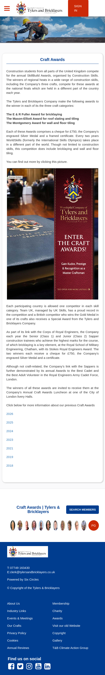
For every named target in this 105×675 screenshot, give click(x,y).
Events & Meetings (20, 618)
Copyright (59, 633)
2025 (9, 422)
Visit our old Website (66, 625)
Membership (60, 603)
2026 (9, 414)
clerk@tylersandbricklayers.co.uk (32, 572)
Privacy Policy (16, 633)
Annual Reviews (18, 648)
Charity (57, 611)
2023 (9, 439)
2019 (9, 457)
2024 (9, 431)
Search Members (82, 509)
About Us (13, 603)
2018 (9, 465)
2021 (9, 448)
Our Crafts (14, 625)
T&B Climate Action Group (70, 648)
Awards (57, 618)
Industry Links (16, 611)
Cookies (12, 640)
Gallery (57, 640)
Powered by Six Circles (23, 579)
